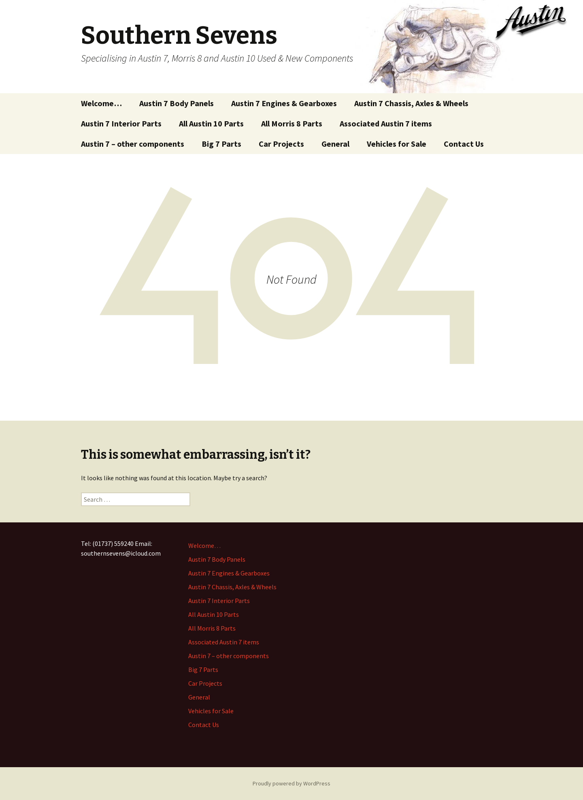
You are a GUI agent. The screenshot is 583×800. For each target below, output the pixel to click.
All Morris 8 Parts (291, 123)
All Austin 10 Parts (211, 123)
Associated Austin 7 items (386, 123)
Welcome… (101, 103)
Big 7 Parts (221, 144)
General (335, 144)
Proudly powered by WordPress (291, 783)
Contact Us (464, 144)
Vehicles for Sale (396, 144)
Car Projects (281, 144)
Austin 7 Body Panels (176, 103)
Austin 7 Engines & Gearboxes (284, 103)
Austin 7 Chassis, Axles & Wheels (411, 103)
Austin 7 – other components (132, 144)
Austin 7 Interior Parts (121, 123)
